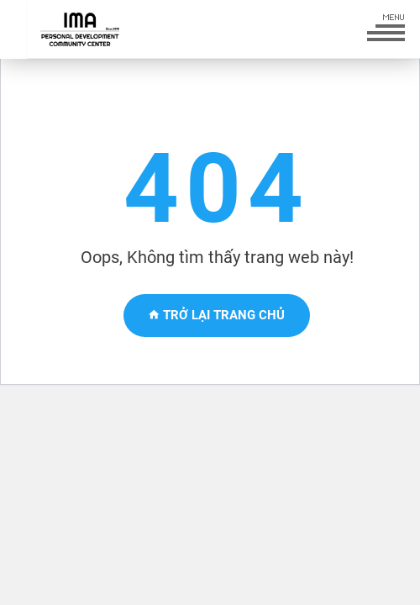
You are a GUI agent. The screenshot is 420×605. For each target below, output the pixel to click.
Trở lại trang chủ (217, 315)
